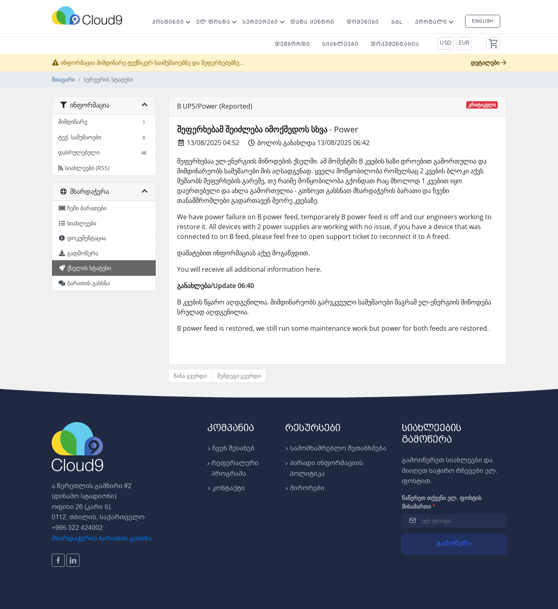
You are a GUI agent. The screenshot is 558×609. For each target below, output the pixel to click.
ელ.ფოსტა (213, 22)
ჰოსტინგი (168, 22)
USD (446, 43)
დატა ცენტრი (312, 22)
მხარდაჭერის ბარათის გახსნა (102, 538)
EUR (464, 43)
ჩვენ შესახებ (230, 448)
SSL (397, 22)
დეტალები (488, 62)
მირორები (304, 488)
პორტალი (431, 22)
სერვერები (260, 22)
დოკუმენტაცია (395, 44)
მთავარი (63, 79)
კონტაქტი (226, 488)
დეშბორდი (292, 44)
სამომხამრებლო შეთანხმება (335, 448)
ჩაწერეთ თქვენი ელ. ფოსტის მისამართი (441, 502)
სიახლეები (340, 44)
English (482, 21)
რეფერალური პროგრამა (233, 468)
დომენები (363, 22)
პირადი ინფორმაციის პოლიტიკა (324, 468)
